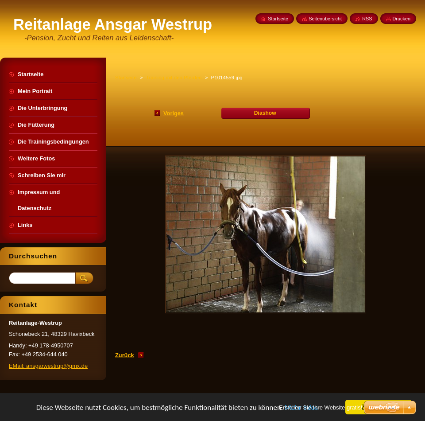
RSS (367, 18)
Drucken (402, 18)
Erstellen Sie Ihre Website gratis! (320, 407)
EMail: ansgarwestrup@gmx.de (48, 366)
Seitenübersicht (325, 18)
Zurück (124, 355)
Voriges (173, 113)
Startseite (126, 77)
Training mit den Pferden (174, 77)
